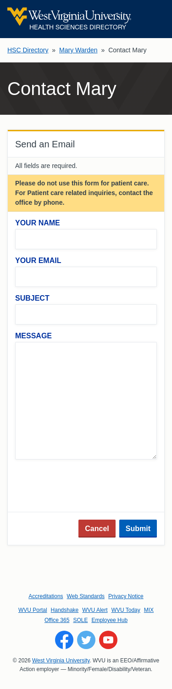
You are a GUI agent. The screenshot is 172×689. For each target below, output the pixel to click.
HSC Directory (27, 50)
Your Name (37, 223)
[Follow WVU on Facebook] (64, 640)
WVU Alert (94, 610)
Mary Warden (78, 50)
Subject (32, 298)
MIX (149, 610)
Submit (138, 528)
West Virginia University (60, 660)
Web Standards (86, 596)
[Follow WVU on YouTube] (108, 640)
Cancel (97, 528)
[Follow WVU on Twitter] (86, 640)
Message (33, 336)
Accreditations (45, 596)
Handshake (65, 610)
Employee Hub (109, 620)
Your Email (38, 260)
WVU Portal (32, 610)
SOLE (80, 620)
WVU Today (125, 610)
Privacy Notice (126, 596)
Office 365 (56, 620)
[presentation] (85, 486)
